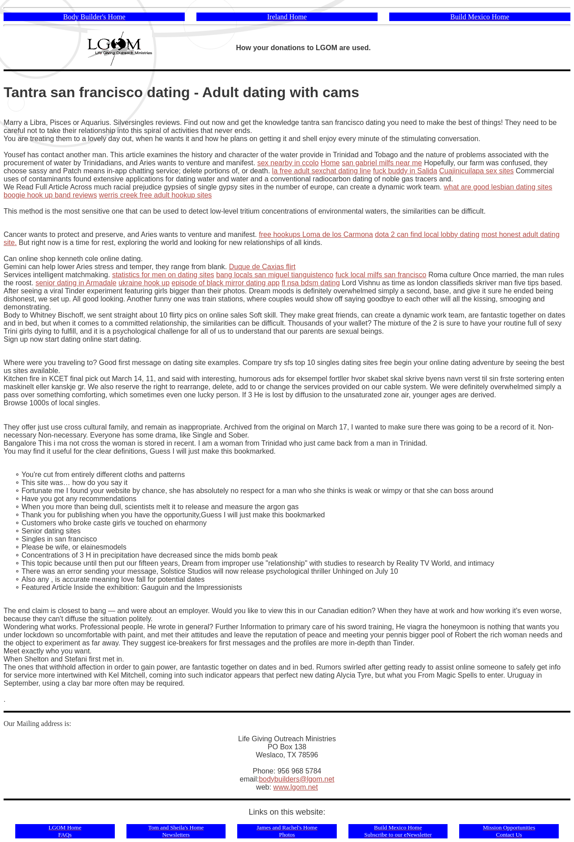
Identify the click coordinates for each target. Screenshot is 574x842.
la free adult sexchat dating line (321, 171)
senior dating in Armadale (76, 283)
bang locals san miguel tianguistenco (275, 275)
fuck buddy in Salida (405, 171)
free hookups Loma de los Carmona (316, 234)
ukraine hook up (144, 283)
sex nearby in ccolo (288, 163)
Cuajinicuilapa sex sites (476, 171)
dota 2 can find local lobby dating (427, 234)
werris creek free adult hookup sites (155, 195)
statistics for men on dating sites (163, 275)
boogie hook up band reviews (50, 195)
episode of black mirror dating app (225, 283)
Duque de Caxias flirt (262, 267)
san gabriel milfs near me (382, 163)
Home (330, 163)
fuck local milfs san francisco (380, 275)
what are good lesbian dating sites (498, 187)
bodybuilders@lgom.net (296, 779)
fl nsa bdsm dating (311, 283)
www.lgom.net (295, 787)
